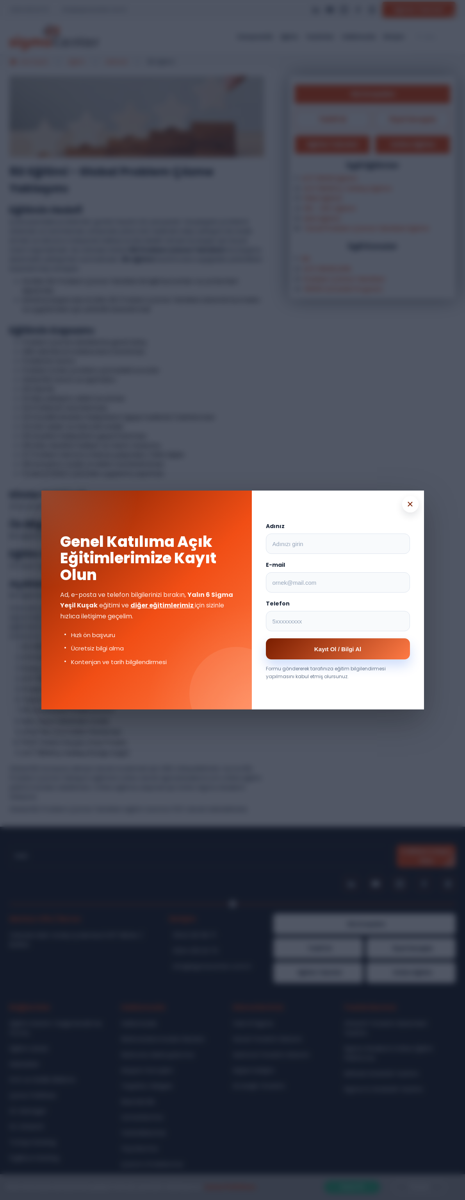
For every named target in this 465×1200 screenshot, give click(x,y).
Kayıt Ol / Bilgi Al (337, 649)
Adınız (275, 526)
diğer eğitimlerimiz (162, 605)
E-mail (275, 565)
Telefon (278, 603)
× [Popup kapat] (410, 504)
